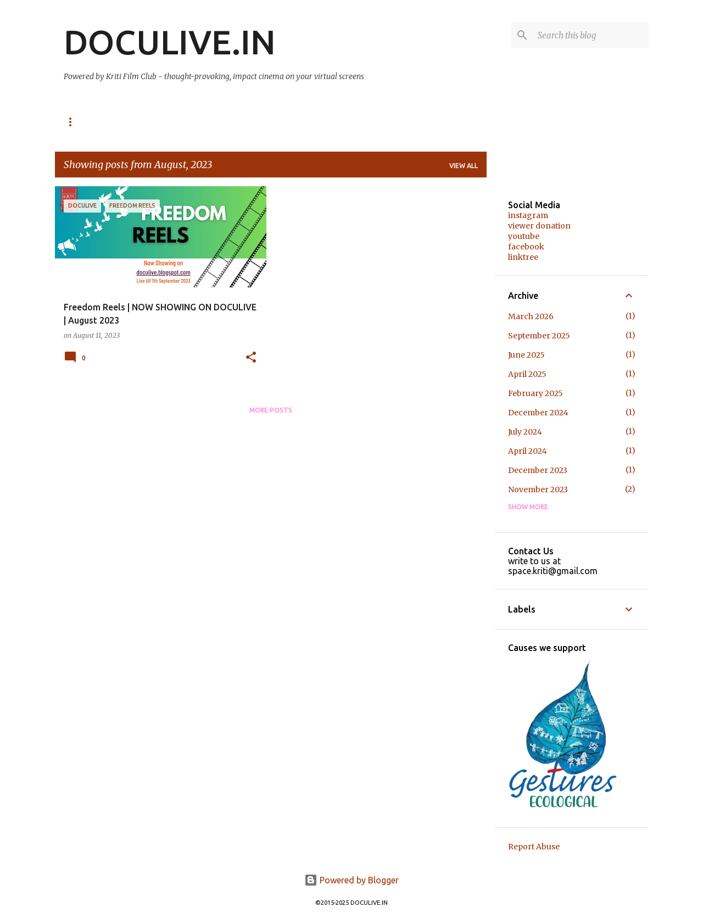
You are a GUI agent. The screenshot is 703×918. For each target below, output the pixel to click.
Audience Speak (275, 121)
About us (346, 121)
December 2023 (537, 470)
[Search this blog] (591, 35)
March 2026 (531, 316)
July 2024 (525, 432)
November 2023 (538, 489)
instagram (528, 215)
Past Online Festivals (179, 121)
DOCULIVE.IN (170, 42)
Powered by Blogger (351, 880)
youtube (523, 236)
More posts (270, 410)
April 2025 (527, 374)
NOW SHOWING (89, 121)
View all (463, 165)
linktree (523, 257)
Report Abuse (534, 847)
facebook (526, 247)
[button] (251, 357)
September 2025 (539, 336)
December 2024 (538, 413)
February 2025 (535, 393)
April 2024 (527, 451)
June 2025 (526, 355)
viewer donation (539, 226)
